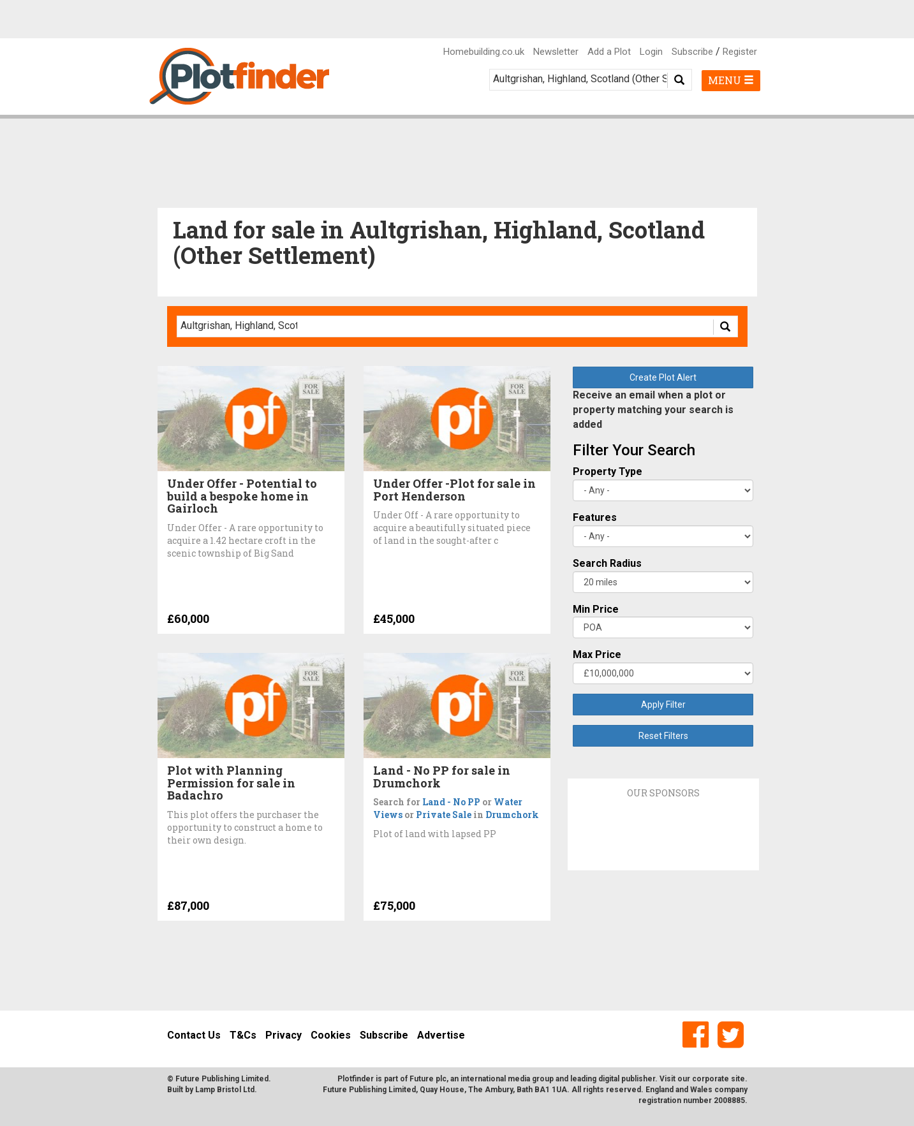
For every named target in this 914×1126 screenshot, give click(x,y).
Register (740, 51)
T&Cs (243, 1035)
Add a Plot (609, 51)
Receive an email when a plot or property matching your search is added (653, 409)
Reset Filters (663, 736)
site (738, 1078)
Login (651, 51)
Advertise (441, 1035)
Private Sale (443, 814)
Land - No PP (451, 802)
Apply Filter (663, 704)
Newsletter (556, 51)
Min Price (596, 609)
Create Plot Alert (663, 377)
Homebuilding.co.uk (483, 51)
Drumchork (512, 814)
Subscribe (692, 51)
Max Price (597, 654)
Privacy (283, 1035)
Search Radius (607, 563)
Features (595, 517)
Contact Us (194, 1035)
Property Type (607, 471)
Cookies (331, 1035)
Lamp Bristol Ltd (224, 1089)
